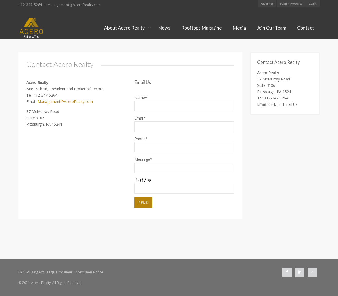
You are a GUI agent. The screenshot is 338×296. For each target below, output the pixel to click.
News (164, 28)
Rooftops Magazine (201, 28)
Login (313, 3)
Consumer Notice (89, 272)
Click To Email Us (283, 104)
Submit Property (291, 3)
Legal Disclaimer (59, 272)
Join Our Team (271, 28)
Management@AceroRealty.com (74, 4)
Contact (305, 28)
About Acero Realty (124, 28)
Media (239, 28)
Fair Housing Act (31, 272)
